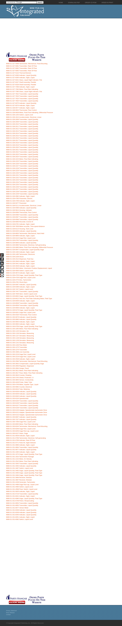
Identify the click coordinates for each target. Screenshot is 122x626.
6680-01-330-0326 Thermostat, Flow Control (21, 315)
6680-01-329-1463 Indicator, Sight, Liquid (20, 252)
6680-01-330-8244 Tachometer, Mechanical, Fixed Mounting (26, 426)
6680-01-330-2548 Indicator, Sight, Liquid (20, 359)
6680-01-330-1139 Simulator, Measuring (20, 340)
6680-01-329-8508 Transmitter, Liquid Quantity (22, 303)
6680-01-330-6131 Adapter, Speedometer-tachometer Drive (26, 412)
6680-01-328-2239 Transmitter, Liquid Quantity (22, 194)
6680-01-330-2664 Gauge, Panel (17, 368)
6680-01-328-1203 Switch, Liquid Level (19, 115)
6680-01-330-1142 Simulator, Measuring (20, 343)
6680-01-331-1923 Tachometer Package (20, 457)
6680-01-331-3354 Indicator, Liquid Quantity (21, 466)
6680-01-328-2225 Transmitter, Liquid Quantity (22, 161)
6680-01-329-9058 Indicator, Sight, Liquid (20, 308)
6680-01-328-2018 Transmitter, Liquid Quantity (22, 143)
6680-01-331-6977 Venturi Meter (17, 508)
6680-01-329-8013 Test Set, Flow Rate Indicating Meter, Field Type (29, 298)
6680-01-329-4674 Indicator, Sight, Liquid (20, 273)
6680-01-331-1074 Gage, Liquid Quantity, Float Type (24, 454)
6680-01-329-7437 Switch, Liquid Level (19, 289)
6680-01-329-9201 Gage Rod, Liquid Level (20, 312)
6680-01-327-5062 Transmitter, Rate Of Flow (21, 68)
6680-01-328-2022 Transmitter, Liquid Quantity (22, 152)
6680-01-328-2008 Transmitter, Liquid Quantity (22, 119)
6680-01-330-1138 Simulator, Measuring (20, 338)
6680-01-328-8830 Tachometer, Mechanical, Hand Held (25, 233)
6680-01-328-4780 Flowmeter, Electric (19, 198)
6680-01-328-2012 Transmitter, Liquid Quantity (22, 129)
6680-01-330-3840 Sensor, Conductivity (19, 380)
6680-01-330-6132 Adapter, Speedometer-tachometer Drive (26, 415)
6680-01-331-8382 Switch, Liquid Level (19, 519)
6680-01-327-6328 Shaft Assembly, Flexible (21, 84)
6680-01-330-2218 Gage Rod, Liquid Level (20, 354)
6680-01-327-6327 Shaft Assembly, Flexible (21, 82)
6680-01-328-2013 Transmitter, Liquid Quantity (22, 131)
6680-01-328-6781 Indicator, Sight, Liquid (20, 224)
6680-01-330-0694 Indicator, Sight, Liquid (20, 324)
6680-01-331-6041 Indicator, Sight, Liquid (20, 496)
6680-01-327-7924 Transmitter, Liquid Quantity (22, 98)
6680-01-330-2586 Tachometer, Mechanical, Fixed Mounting (26, 361)
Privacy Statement (11, 610)
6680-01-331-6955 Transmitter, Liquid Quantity (22, 505)
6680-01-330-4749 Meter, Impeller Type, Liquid (22, 384)
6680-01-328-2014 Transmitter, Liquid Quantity (22, 133)
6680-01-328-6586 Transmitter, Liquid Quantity (22, 215)
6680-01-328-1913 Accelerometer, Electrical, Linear (23, 117)
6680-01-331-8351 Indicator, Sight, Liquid (20, 517)
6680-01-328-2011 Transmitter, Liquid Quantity (22, 126)
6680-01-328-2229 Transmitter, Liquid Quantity (22, 170)
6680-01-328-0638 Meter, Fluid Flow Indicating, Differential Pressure (29, 112)
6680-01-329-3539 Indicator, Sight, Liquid (20, 266)
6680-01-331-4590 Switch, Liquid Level (19, 487)
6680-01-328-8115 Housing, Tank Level (19, 229)
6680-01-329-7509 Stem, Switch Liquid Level (21, 294)
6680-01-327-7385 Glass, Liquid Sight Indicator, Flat (24, 91)
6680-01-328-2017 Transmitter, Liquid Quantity (22, 140)
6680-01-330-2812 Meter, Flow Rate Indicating (22, 370)
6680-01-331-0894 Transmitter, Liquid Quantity (22, 447)
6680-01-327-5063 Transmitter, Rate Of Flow (21, 71)
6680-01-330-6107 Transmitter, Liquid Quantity (22, 405)
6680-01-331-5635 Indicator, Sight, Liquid (20, 491)
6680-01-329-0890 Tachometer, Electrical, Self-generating (26, 245)
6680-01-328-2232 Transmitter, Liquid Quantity (22, 177)
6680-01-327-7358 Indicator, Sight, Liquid (20, 87)
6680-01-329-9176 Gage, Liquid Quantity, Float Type (24, 310)
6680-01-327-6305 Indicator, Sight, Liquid (20, 77)
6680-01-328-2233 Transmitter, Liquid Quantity (22, 180)
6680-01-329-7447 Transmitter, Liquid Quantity (22, 291)
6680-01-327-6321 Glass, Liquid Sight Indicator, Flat (24, 80)
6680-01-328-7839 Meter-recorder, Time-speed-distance (25, 226)
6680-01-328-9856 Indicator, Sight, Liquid (20, 236)
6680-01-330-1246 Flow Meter (16, 345)
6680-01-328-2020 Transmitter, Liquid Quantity (22, 147)
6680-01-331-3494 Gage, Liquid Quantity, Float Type (24, 475)
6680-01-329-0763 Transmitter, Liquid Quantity (22, 240)
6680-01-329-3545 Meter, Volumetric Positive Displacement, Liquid (29, 268)
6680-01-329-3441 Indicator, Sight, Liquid (20, 263)
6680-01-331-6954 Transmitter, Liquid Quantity (22, 503)
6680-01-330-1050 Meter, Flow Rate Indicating (22, 329)
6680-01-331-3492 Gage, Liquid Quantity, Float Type (24, 470)
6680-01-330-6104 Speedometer (17, 398)
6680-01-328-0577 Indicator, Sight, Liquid (20, 108)
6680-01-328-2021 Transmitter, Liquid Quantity (22, 150)
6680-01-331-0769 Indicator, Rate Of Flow (20, 440)
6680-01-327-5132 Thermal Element (18, 73)
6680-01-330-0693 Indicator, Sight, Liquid (20, 322)
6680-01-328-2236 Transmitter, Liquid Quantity (22, 187)
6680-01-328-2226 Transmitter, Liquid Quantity (22, 164)
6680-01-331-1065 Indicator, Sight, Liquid (20, 452)
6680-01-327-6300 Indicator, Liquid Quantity (21, 75)
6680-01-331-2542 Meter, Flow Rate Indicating (22, 461)
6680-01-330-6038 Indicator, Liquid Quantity (21, 391)
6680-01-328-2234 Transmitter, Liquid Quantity (22, 182)
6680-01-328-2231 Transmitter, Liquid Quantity (22, 175)
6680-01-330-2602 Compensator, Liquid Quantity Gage (25, 364)
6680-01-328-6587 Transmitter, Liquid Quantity (22, 217)
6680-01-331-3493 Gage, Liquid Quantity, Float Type (24, 473)
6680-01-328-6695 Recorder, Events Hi (19, 222)
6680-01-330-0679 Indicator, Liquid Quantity (21, 317)
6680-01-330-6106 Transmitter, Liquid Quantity (22, 403)
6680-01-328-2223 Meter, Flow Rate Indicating (22, 159)
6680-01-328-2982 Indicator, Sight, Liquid (20, 196)
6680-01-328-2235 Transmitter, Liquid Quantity (22, 184)
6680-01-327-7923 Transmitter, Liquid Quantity (22, 96)
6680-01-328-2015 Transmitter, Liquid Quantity (22, 136)
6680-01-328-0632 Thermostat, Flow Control (21, 110)
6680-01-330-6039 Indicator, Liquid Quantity (21, 394)
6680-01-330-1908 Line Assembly (17, 352)
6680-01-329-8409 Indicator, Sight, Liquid (20, 301)
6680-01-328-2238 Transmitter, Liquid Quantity (22, 191)
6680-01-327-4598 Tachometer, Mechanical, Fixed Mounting (26, 64)
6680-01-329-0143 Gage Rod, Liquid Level (20, 238)
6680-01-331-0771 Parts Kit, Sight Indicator (21, 443)
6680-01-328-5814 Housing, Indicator (19, 210)
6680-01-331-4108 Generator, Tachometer (20, 482)
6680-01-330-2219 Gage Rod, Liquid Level (20, 356)
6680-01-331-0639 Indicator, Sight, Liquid (20, 436)
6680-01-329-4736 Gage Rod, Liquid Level (20, 277)
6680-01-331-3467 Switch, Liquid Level (19, 468)
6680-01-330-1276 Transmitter (16, 350)
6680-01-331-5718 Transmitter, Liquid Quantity (22, 494)
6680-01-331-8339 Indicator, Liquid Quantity (21, 512)
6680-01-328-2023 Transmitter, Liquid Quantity (22, 154)
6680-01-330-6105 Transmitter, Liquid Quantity (22, 401)
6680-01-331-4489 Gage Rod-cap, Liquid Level (22, 484)
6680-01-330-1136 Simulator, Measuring (20, 333)
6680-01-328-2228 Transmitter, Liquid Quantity (22, 168)
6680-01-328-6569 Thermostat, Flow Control (21, 212)
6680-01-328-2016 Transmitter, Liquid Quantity (22, 138)
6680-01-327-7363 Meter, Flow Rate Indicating (22, 89)
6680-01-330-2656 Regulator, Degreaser (20, 366)
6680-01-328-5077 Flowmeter (16, 203)
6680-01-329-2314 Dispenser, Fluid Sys (19, 259)
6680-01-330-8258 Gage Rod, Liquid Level (20, 429)
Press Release (10, 612)
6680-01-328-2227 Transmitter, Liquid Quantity (22, 166)
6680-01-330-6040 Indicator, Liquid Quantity (21, 396)
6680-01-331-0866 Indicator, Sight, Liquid (20, 445)
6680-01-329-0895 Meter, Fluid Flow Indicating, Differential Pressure (29, 247)
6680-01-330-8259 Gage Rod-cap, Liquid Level (22, 431)
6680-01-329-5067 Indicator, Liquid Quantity (21, 284)
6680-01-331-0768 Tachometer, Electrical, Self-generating (26, 438)
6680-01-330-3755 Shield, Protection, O (19, 377)
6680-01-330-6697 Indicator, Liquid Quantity (21, 417)
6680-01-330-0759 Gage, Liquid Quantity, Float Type (24, 326)
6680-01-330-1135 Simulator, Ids (17, 331)
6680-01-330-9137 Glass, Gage (17, 433)
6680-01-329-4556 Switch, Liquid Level (19, 271)
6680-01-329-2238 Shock (15, 257)
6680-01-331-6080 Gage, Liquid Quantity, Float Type (24, 498)
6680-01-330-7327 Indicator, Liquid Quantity (21, 419)
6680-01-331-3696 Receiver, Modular (19, 477)
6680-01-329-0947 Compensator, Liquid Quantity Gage (25, 250)
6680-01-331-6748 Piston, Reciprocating (20, 501)
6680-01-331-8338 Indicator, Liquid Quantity (21, 510)
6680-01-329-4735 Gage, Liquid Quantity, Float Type (24, 275)
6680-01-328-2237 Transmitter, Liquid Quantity (22, 189)
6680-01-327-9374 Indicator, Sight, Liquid (20, 105)
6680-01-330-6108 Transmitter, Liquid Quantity (22, 408)
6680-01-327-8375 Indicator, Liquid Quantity (21, 103)
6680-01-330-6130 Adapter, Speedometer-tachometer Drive (26, 410)
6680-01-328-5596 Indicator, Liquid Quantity (21, 208)
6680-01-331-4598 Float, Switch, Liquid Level (21, 489)
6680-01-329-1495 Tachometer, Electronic (20, 254)
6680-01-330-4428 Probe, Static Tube (19, 382)
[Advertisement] (56, 35)
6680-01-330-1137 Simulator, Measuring (20, 336)
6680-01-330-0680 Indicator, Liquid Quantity (21, 319)
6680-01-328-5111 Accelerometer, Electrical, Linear (23, 205)
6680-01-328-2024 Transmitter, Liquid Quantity (22, 157)
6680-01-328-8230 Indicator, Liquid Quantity (21, 231)
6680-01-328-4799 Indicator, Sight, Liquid (20, 201)
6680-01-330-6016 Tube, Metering (18, 389)
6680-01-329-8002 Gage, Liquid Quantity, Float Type (24, 296)
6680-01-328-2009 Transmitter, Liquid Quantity (22, 122)
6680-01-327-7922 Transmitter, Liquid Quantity (22, 94)
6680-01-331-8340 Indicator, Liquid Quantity (21, 515)
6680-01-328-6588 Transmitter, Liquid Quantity (22, 219)
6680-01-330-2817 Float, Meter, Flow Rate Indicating (24, 373)
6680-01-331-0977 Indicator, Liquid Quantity (21, 449)
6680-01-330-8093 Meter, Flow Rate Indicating (22, 424)
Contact (8, 614)
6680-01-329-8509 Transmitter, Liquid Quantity (22, 305)
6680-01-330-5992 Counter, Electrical (19, 387)
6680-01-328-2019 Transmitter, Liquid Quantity (22, 145)
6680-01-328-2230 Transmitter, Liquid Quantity (22, 173)
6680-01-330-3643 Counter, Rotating (18, 375)
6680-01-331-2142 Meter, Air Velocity (19, 459)
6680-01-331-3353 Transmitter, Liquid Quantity (22, 463)
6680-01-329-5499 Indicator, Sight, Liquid (20, 287)
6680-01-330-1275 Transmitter (16, 347)
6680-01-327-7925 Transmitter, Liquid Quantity (22, 101)
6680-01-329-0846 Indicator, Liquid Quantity (21, 243)
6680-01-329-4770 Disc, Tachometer (18, 280)
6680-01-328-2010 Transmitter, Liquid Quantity (22, 124)
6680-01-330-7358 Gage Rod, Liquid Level (20, 422)
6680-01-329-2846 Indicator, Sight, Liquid (20, 261)
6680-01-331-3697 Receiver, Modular (19, 480)
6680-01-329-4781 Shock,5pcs (16, 282)
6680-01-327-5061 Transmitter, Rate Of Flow (21, 66)
